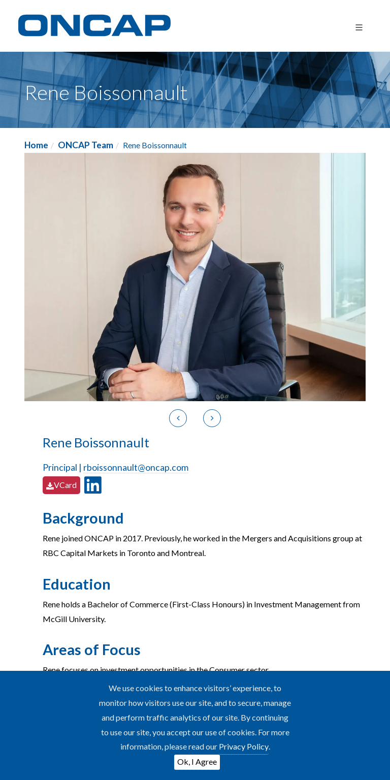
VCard (61, 485)
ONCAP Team (85, 145)
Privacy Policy (244, 746)
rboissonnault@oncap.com (135, 467)
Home (36, 145)
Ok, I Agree (197, 761)
